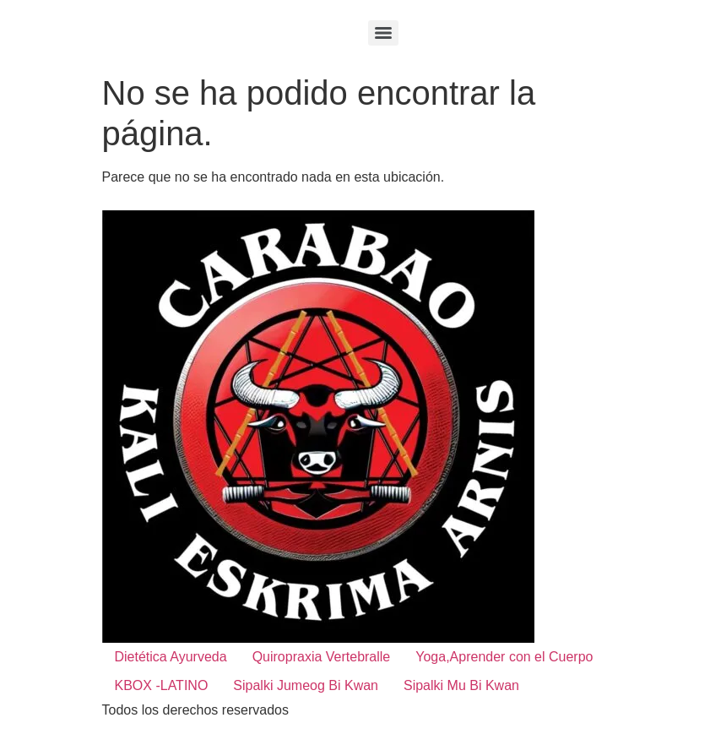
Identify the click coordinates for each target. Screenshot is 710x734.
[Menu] (383, 33)
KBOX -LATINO (162, 685)
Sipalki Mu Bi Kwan (461, 685)
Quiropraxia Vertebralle (321, 657)
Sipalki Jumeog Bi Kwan (305, 685)
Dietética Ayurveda (171, 657)
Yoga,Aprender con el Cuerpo (504, 657)
